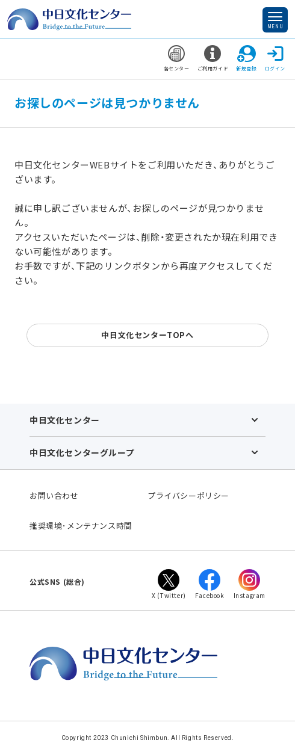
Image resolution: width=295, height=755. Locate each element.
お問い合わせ (54, 495)
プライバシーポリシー (188, 495)
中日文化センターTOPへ (147, 335)
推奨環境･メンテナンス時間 (81, 525)
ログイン (275, 58)
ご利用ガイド (213, 58)
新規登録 (246, 58)
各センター (177, 58)
